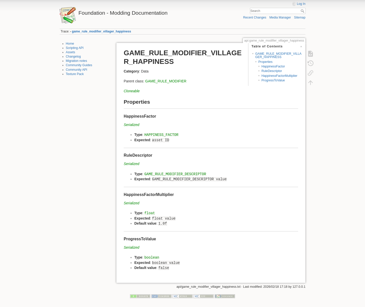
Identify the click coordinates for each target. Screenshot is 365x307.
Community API (76, 69)
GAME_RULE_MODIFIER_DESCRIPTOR (175, 174)
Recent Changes (254, 17)
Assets (70, 52)
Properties (265, 62)
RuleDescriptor (271, 71)
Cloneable (132, 91)
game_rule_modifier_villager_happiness (101, 31)
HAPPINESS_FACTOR (161, 135)
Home (70, 43)
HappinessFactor (273, 66)
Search (303, 11)
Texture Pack (75, 74)
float (149, 213)
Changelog (73, 56)
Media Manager (280, 17)
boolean (151, 258)
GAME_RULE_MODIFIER (166, 81)
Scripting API (75, 48)
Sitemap (299, 17)
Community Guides (79, 65)
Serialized (131, 125)
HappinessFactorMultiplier (279, 76)
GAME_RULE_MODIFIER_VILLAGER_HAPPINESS (278, 55)
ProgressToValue (273, 80)
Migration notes (76, 61)
